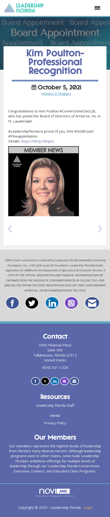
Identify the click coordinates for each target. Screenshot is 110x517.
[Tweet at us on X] (45, 381)
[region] (100, 229)
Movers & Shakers (56, 94)
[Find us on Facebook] (35, 381)
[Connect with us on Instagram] (64, 381)
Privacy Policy (55, 423)
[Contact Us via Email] (74, 381)
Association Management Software (55, 493)
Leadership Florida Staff (55, 405)
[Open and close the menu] (74, 8)
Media (55, 415)
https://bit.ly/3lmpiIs (37, 141)
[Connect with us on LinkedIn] (54, 381)
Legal (87, 507)
